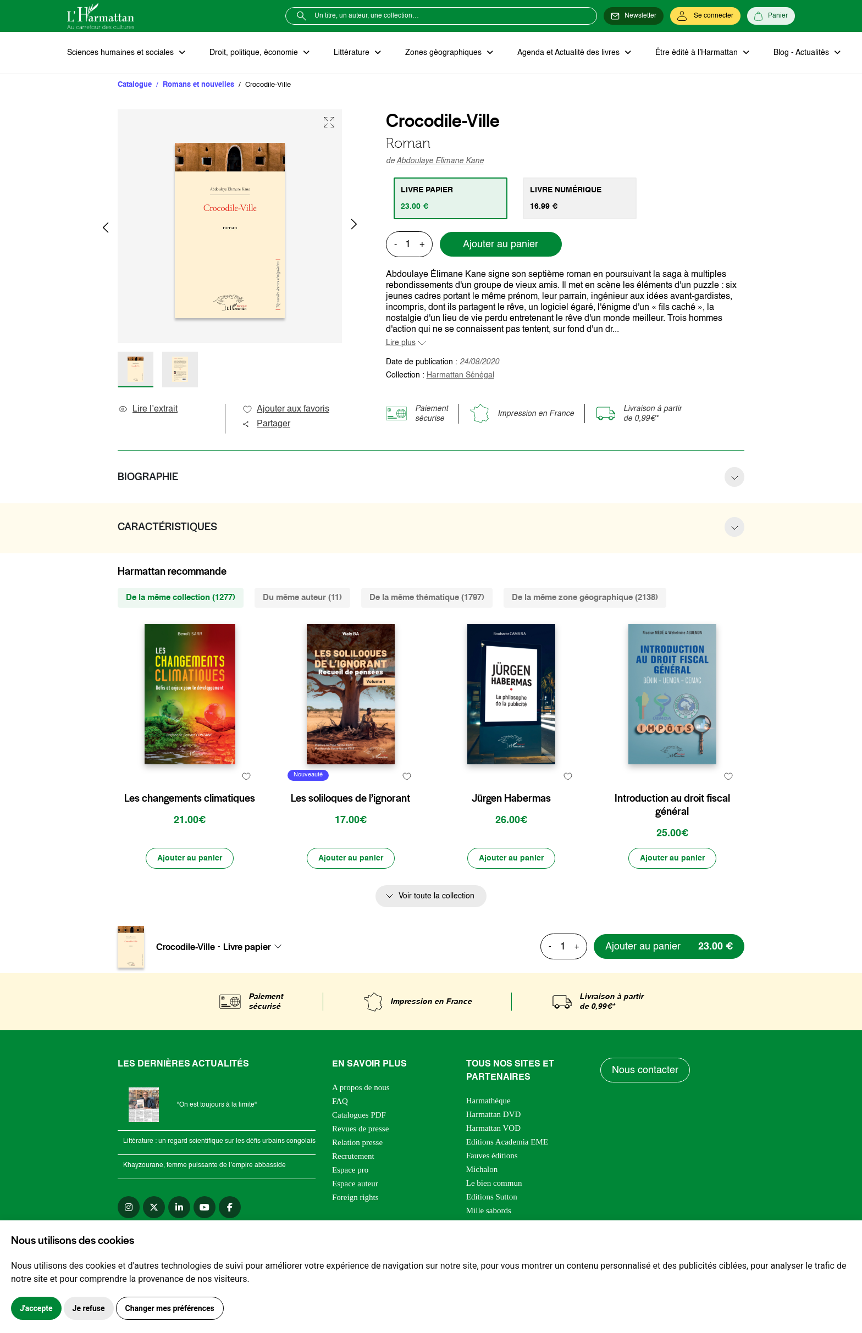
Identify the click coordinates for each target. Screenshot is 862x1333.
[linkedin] (179, 1207)
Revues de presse (360, 1128)
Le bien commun (494, 1183)
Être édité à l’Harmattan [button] (697, 53)
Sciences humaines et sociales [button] (121, 53)
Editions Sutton (491, 1196)
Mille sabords (488, 1210)
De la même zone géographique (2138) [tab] (585, 597)
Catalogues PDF (359, 1114)
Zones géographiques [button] (444, 53)
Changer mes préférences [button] (169, 1308)
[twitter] (154, 1207)
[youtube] (205, 1207)
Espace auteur (355, 1183)
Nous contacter (645, 1070)
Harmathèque (488, 1100)
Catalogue (135, 84)
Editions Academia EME (507, 1141)
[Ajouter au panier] (190, 858)
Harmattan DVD (493, 1114)
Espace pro (350, 1169)
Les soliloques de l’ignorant (350, 798)
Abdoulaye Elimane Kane (440, 161)
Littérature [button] (353, 53)
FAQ (340, 1101)
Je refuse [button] (89, 1308)
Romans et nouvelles (198, 84)
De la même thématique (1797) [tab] (426, 597)
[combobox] (255, 947)
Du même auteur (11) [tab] (302, 597)
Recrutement (353, 1156)
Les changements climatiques (189, 798)
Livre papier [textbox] (247, 947)
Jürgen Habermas (511, 798)
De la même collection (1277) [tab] (180, 597)
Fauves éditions (492, 1155)
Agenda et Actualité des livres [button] (569, 53)
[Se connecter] (705, 16)
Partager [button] (266, 424)
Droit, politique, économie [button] (254, 53)
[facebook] (230, 1207)
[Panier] (771, 16)
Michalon (482, 1169)
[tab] (450, 198)
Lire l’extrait (148, 409)
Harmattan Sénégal (460, 375)
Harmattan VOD (493, 1128)
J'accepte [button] (36, 1308)
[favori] (246, 777)
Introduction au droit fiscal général (672, 805)
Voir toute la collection (436, 896)
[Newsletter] (634, 16)
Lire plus (401, 343)
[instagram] (129, 1207)
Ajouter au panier (500, 244)
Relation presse (357, 1142)
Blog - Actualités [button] (802, 53)
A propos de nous (361, 1087)
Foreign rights (355, 1197)
